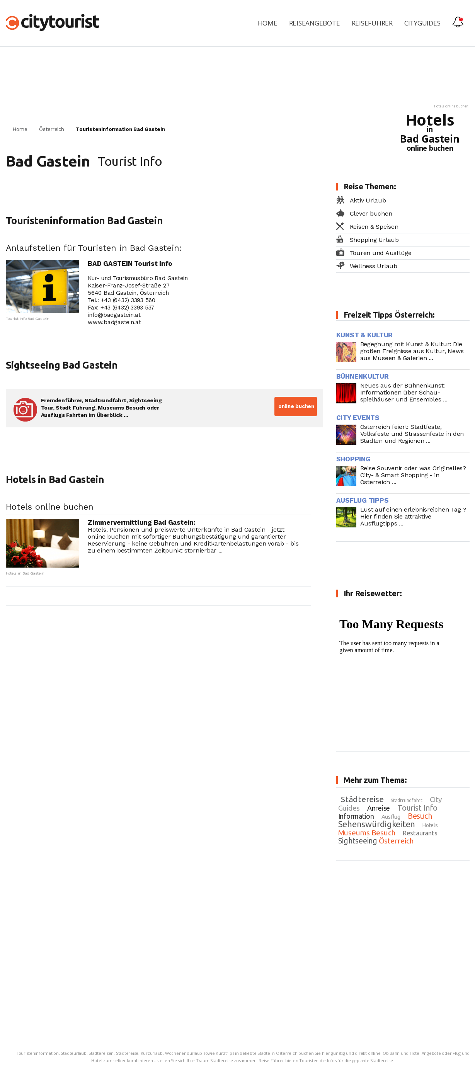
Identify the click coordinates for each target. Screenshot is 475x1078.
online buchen (295, 406)
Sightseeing (357, 840)
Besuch (420, 815)
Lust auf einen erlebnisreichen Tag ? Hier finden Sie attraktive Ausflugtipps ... (413, 516)
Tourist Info (417, 807)
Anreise (378, 808)
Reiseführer (372, 23)
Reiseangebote (314, 23)
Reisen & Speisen (374, 226)
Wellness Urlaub (373, 266)
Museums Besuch (367, 832)
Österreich (51, 129)
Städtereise (362, 799)
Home (268, 23)
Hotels (430, 825)
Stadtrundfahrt (406, 800)
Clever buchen (371, 213)
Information (356, 816)
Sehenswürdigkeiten (376, 824)
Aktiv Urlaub (368, 200)
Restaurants (420, 833)
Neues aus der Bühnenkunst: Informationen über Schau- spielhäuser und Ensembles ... (404, 392)
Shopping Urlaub (374, 239)
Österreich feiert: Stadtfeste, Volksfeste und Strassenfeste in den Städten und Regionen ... (412, 433)
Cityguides (422, 23)
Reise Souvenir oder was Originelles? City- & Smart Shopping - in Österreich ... (413, 475)
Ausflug (390, 816)
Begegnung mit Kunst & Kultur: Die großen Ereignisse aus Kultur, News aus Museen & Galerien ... (412, 351)
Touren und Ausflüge (381, 253)
